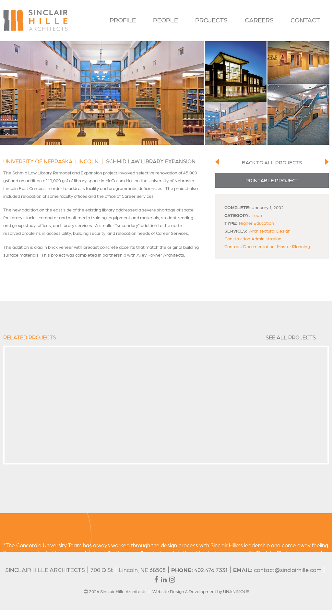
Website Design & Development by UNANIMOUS (200, 591)
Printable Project (272, 180)
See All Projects (291, 337)
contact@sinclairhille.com (287, 569)
